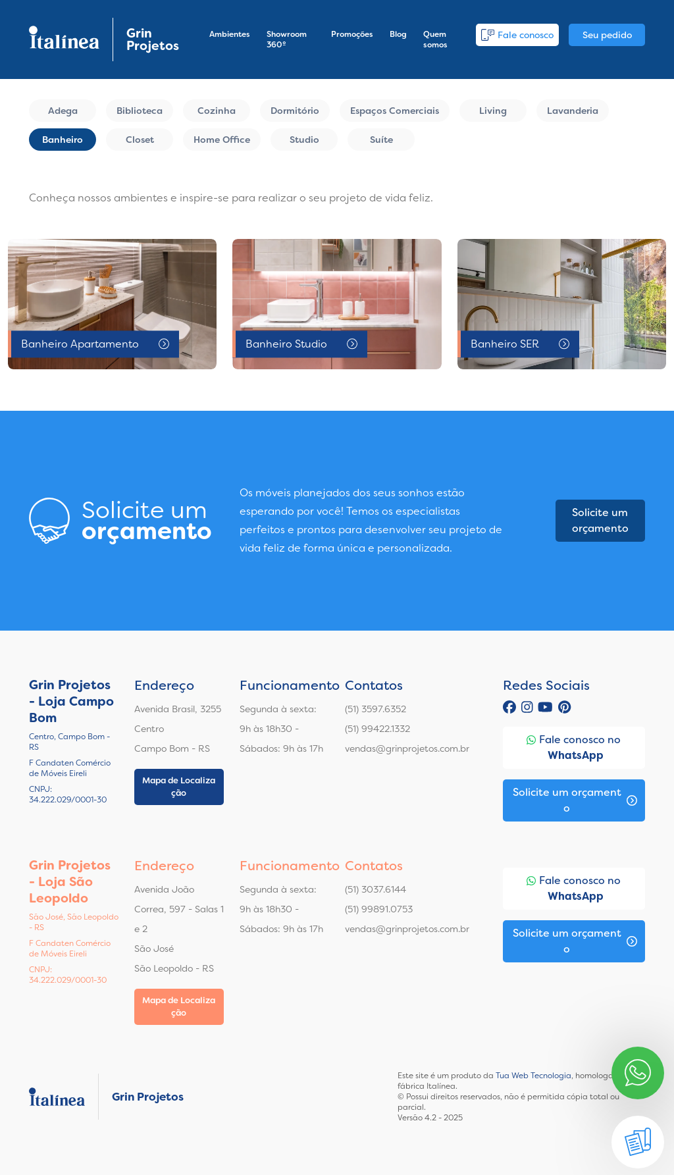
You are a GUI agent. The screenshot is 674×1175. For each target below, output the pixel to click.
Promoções (352, 34)
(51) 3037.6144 (375, 889)
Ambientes (229, 34)
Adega (63, 111)
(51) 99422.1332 (377, 729)
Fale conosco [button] (517, 35)
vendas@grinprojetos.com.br (407, 748)
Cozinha (216, 111)
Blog (398, 34)
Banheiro (62, 139)
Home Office (222, 139)
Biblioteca (140, 111)
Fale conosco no (574, 748)
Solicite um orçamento (600, 520)
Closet (140, 139)
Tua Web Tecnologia (533, 1075)
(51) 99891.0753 (379, 909)
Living (493, 111)
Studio (304, 139)
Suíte (381, 139)
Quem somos (435, 39)
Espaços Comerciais (394, 111)
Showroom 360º (287, 39)
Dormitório (295, 111)
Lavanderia (572, 111)
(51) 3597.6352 (375, 709)
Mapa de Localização (178, 787)
